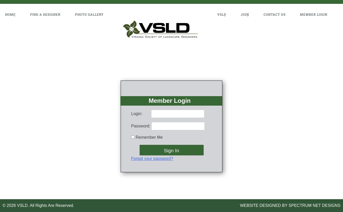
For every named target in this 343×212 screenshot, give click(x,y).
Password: (140, 126)
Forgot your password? (152, 158)
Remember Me (147, 137)
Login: (136, 114)
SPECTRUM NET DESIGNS (314, 205)
